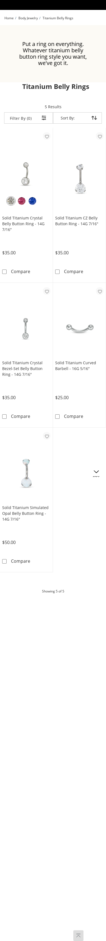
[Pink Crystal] (21, 201)
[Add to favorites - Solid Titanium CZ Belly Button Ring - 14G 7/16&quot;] (100, 136)
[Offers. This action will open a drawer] (96, 473)
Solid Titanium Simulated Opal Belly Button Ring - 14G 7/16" (25, 513)
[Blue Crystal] (32, 201)
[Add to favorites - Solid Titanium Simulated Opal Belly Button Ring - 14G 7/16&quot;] (47, 436)
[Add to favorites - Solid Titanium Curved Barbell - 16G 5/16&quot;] (100, 291)
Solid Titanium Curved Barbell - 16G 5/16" (75, 365)
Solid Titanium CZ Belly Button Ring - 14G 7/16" (76, 220)
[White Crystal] (11, 201)
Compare (20, 271)
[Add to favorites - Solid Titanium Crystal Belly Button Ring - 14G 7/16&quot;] (47, 136)
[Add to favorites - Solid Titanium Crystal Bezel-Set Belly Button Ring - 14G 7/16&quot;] (47, 291)
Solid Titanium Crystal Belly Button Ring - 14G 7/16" (23, 223)
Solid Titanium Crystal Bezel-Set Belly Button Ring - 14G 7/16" (22, 368)
